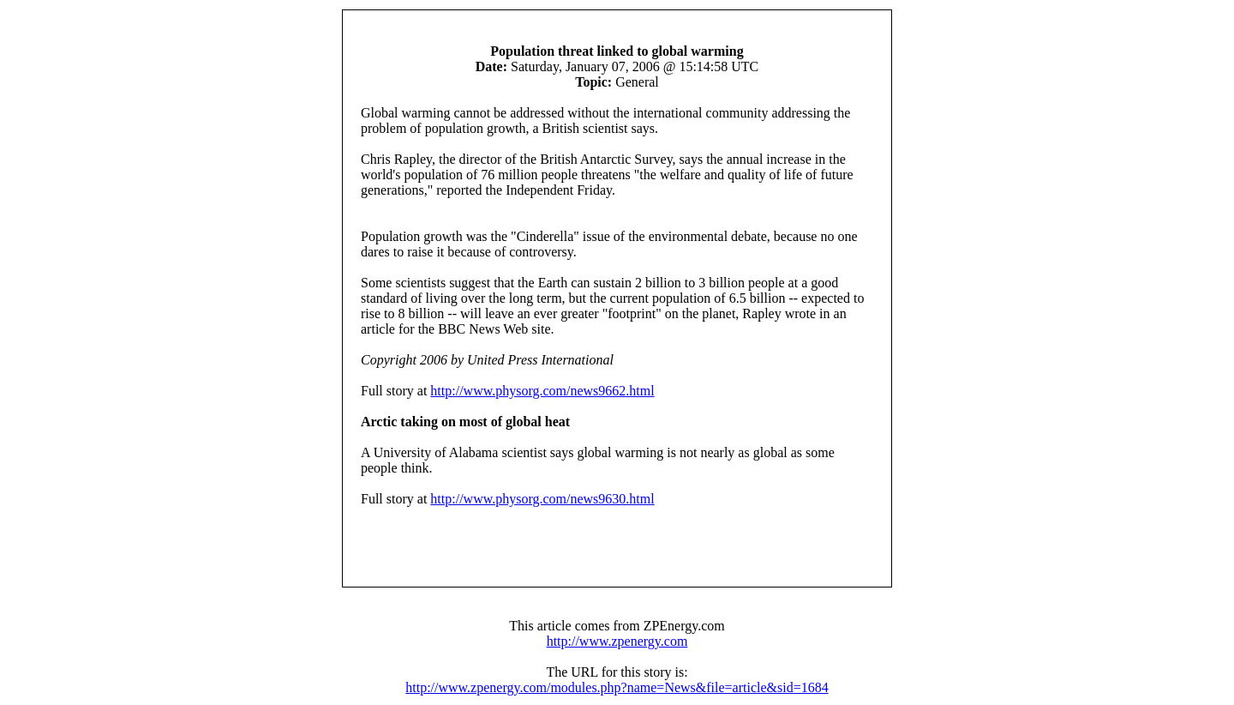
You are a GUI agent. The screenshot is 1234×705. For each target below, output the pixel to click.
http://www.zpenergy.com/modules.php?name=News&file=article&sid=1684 (616, 687)
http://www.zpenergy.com (617, 641)
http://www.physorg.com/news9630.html (542, 498)
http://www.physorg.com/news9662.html (542, 390)
